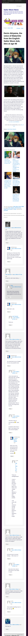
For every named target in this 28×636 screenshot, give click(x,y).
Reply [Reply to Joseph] (7, 629)
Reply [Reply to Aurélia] (7, 351)
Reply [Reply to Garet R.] (10, 408)
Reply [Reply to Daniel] (7, 596)
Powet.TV (4, 0)
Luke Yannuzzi (8, 274)
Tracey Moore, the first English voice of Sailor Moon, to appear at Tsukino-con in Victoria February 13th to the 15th (7, 184)
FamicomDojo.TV (11, 0)
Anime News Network (11, 129)
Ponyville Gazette (18, 0)
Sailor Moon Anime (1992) (18, 206)
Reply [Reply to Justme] (7, 544)
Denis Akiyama (11, 207)
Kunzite (10, 209)
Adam (15, 209)
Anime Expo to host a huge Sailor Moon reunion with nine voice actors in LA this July (16, 183)
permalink (6, 210)
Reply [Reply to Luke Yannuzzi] (7, 281)
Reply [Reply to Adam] (9, 297)
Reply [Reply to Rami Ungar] (7, 242)
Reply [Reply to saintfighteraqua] (9, 261)
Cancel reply (20, 634)
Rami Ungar (7, 227)
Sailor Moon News (6, 2)
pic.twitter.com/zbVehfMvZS (14, 121)
